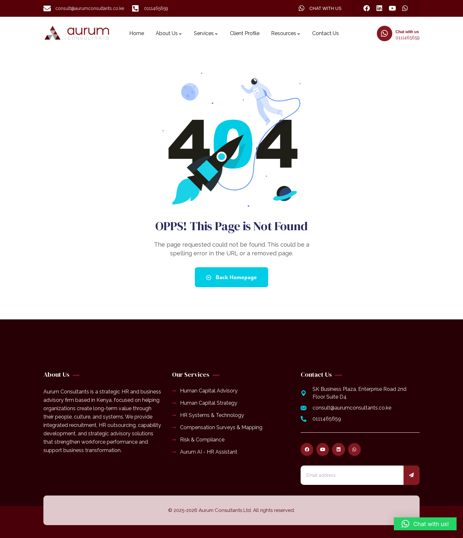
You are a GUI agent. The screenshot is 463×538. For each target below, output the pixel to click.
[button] (425, 523)
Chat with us (407, 31)
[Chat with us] (384, 33)
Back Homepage (231, 277)
